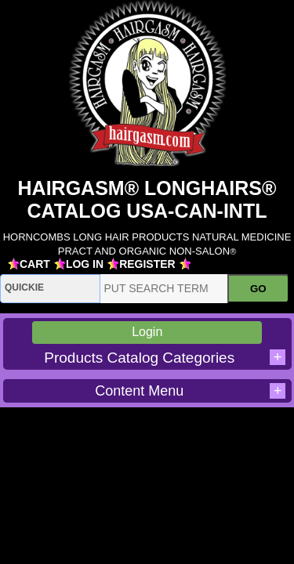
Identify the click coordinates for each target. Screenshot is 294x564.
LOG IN (84, 264)
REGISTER (147, 264)
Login (147, 331)
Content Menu (190, 391)
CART (35, 264)
